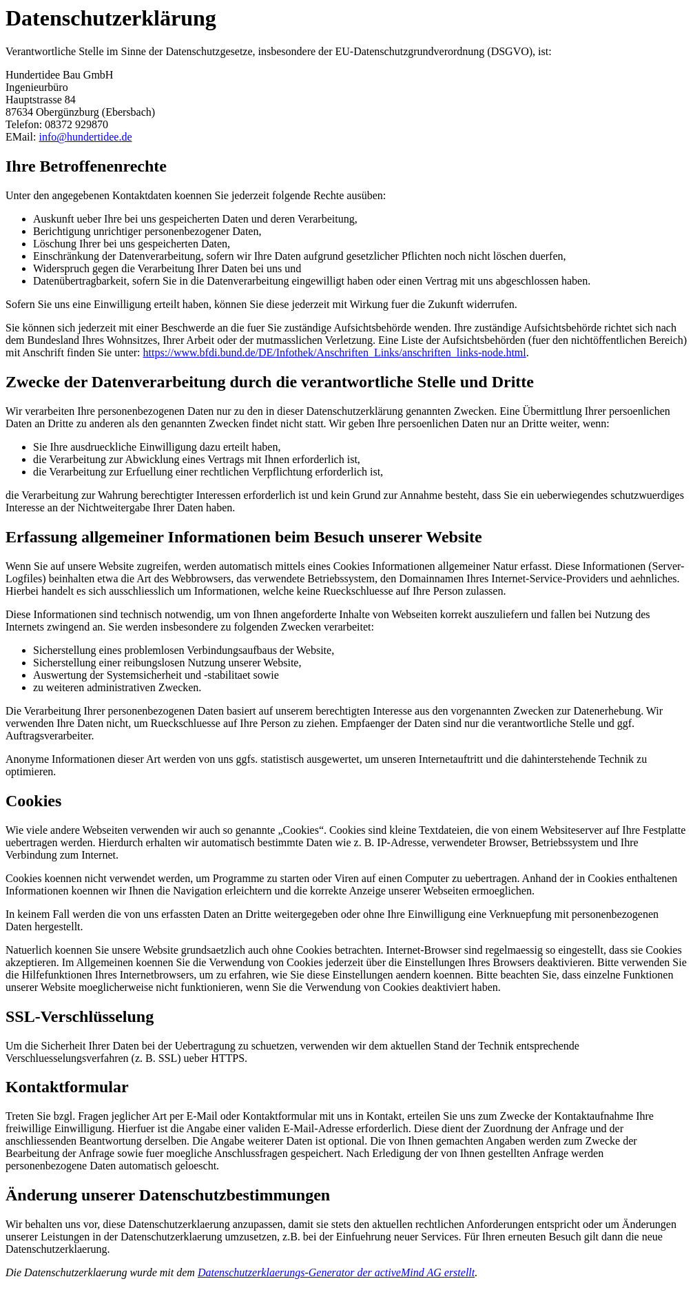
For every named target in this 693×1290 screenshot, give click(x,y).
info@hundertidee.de (85, 137)
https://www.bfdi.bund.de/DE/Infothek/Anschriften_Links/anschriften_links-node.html (334, 352)
